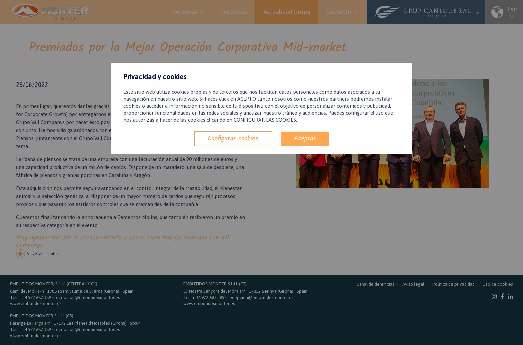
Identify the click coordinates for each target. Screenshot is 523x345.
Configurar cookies (233, 138)
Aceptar (305, 138)
